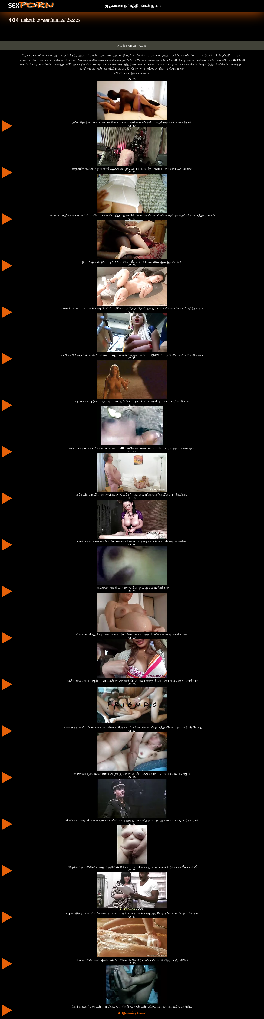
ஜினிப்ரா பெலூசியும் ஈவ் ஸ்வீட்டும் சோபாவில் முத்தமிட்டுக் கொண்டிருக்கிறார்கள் (132, 634)
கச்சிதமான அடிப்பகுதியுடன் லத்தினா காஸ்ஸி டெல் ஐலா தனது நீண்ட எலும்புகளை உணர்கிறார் (132, 680)
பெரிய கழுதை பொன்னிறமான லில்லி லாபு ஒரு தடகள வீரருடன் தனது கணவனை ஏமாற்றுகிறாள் (132, 820)
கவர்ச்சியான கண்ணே (212, 60)
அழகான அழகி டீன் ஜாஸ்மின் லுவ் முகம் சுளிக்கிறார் (132, 587)
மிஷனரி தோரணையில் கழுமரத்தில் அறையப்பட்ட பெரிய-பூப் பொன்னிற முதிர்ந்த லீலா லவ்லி (132, 867)
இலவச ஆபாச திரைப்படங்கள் (122, 55)
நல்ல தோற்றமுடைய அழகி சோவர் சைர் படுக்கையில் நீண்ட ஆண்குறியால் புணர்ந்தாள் (132, 122)
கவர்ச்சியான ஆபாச (132, 45)
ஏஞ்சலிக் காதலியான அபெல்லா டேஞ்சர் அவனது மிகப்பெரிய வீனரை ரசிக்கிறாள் (132, 494)
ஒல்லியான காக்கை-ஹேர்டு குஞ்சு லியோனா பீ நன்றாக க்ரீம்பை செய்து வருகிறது (132, 541)
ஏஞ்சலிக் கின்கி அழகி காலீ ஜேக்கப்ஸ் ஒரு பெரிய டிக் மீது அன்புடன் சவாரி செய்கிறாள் (132, 169)
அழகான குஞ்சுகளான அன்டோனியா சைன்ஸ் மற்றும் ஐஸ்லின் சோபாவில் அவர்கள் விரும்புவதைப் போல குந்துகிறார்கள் (132, 215)
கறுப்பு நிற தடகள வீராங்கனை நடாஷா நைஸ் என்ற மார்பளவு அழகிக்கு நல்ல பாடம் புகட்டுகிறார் (132, 913)
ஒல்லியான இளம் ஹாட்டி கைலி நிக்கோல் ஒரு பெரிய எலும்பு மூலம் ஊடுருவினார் (132, 401)
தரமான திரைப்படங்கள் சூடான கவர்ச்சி (149, 60)
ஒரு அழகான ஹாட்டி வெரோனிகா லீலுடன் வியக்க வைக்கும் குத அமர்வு (132, 262)
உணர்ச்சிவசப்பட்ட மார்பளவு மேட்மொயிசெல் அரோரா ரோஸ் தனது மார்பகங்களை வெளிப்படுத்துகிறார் (132, 308)
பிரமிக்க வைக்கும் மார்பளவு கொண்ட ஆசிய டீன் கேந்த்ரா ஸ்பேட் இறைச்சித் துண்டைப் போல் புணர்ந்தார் (132, 355)
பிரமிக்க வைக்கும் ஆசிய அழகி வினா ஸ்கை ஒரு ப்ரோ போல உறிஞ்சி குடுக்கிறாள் (132, 960)
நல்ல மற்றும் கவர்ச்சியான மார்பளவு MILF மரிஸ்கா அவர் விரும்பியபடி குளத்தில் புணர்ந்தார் (132, 448)
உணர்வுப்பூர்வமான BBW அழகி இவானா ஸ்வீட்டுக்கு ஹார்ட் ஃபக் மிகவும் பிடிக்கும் (132, 774)
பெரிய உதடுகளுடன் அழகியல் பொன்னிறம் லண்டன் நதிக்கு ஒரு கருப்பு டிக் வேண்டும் (132, 1006)
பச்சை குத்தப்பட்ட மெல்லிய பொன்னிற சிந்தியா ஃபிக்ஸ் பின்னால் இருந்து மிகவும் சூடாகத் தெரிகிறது (132, 727)
